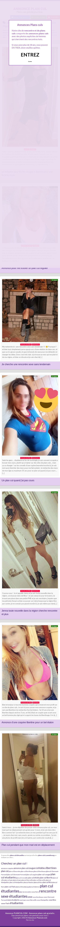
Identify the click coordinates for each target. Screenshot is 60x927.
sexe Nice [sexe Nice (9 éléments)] (52, 900)
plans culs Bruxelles (17, 855)
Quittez (30, 61)
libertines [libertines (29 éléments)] (51, 867)
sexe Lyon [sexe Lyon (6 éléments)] (23, 900)
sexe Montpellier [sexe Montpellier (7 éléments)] (43, 900)
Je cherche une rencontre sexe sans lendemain (26, 364)
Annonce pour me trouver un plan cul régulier (25, 268)
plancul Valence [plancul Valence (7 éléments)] (34, 887)
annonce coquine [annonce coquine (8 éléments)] (7, 868)
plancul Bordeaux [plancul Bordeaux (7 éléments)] (39, 871)
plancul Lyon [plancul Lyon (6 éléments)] (17, 880)
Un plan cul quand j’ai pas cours (18, 480)
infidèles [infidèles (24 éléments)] (41, 867)
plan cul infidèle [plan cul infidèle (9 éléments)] (34, 878)
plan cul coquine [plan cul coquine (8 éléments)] (32, 875)
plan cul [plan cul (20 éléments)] (4, 871)
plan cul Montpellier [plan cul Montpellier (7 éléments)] (16, 882)
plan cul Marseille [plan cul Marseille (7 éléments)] (39, 880)
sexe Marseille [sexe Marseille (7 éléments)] (31, 900)
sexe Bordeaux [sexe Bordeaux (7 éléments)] (38, 897)
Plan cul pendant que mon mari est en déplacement (28, 844)
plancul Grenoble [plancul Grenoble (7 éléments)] (22, 878)
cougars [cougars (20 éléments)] (32, 868)
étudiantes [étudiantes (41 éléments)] (16, 903)
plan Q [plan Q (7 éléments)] (22, 892)
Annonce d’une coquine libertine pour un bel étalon (27, 722)
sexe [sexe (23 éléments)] (30, 896)
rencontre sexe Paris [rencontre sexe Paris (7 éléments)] (31, 892)
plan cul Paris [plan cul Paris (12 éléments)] (10, 886)
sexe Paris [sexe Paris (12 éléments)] (5, 903)
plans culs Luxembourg (46, 855)
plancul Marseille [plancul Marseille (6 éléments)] (27, 880)
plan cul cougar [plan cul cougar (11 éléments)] (44, 874)
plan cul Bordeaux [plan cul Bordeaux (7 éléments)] (27, 871)
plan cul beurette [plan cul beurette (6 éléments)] (14, 871)
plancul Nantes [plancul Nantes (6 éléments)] (28, 882)
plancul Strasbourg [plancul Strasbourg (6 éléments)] (22, 887)
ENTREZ (30, 55)
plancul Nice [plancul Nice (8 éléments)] (38, 882)
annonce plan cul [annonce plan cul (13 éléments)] (21, 868)
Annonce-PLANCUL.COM (16, 913)
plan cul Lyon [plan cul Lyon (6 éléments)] (8, 880)
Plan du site (30, 920)
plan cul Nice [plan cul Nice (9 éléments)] (47, 882)
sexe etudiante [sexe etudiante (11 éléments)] (13, 900)
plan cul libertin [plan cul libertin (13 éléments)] (46, 877)
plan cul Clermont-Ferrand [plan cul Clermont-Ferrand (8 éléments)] (16, 875)
